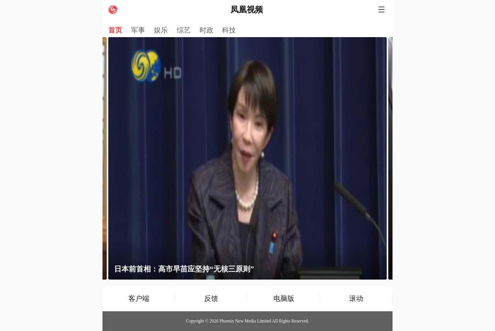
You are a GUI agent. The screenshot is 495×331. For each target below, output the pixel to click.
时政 (206, 30)
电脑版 (283, 298)
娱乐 (161, 30)
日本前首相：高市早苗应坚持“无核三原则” (184, 269)
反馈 (211, 298)
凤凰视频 (246, 9)
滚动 (356, 298)
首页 (115, 30)
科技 (229, 30)
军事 (138, 30)
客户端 (138, 298)
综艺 (184, 30)
